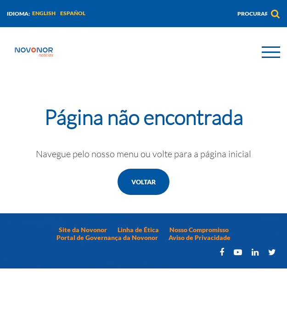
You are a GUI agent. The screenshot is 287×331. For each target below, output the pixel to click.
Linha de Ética (138, 230)
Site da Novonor (83, 230)
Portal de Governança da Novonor (107, 237)
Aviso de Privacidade (200, 237)
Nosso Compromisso (199, 230)
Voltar (143, 182)
